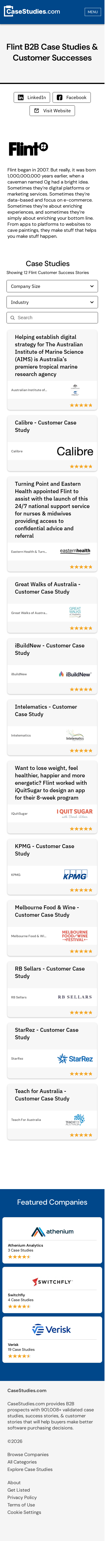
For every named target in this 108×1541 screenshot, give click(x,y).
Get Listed (18, 1490)
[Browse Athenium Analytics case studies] (52, 1240)
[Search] (56, 317)
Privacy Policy (22, 1497)
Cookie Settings (24, 1512)
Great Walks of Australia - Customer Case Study (48, 587)
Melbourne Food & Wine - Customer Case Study (47, 911)
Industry (52, 302)
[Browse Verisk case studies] (52, 1339)
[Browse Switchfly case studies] (52, 1290)
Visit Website (52, 110)
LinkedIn (32, 97)
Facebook (72, 97)
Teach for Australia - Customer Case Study (42, 1094)
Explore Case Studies (30, 1469)
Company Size (52, 286)
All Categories (22, 1462)
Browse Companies (28, 1454)
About (14, 1483)
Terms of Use (21, 1505)
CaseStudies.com (27, 1390)
